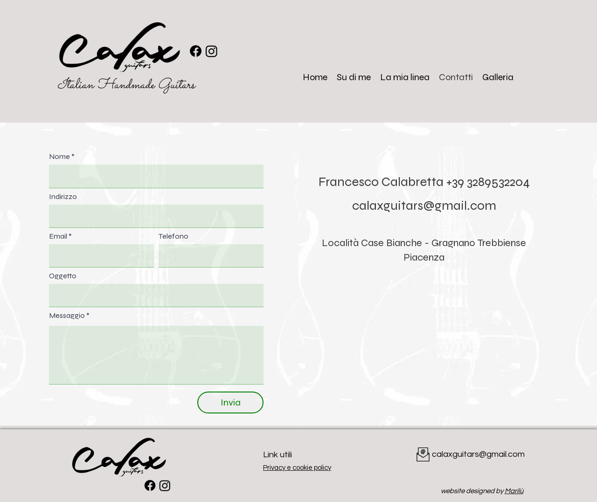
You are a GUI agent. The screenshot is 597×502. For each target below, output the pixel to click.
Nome (59, 156)
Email (58, 236)
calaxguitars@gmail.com (424, 205)
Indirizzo (63, 196)
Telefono (173, 236)
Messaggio (67, 315)
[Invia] (230, 402)
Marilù (514, 491)
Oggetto (62, 276)
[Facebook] (195, 51)
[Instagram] (211, 51)
